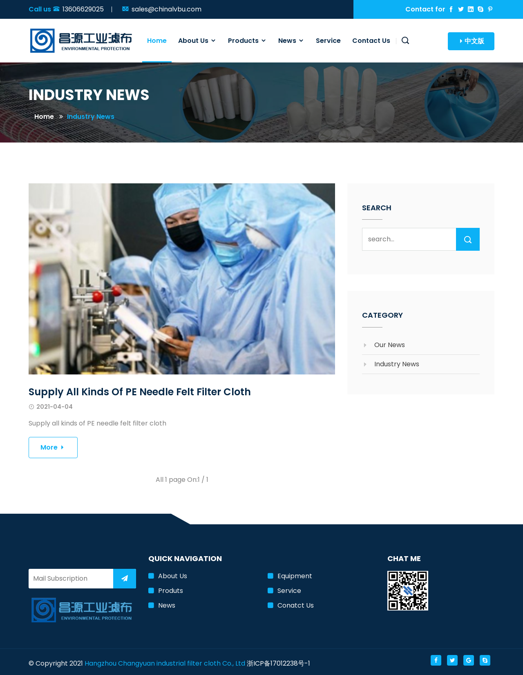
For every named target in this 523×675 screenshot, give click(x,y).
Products (247, 40)
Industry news (90, 116)
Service (328, 40)
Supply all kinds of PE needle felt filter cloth (140, 392)
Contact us (371, 40)
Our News (389, 345)
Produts (170, 590)
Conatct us (295, 605)
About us (197, 40)
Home (157, 40)
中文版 (471, 41)
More (53, 447)
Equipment (294, 576)
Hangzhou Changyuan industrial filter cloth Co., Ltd (165, 663)
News (291, 40)
